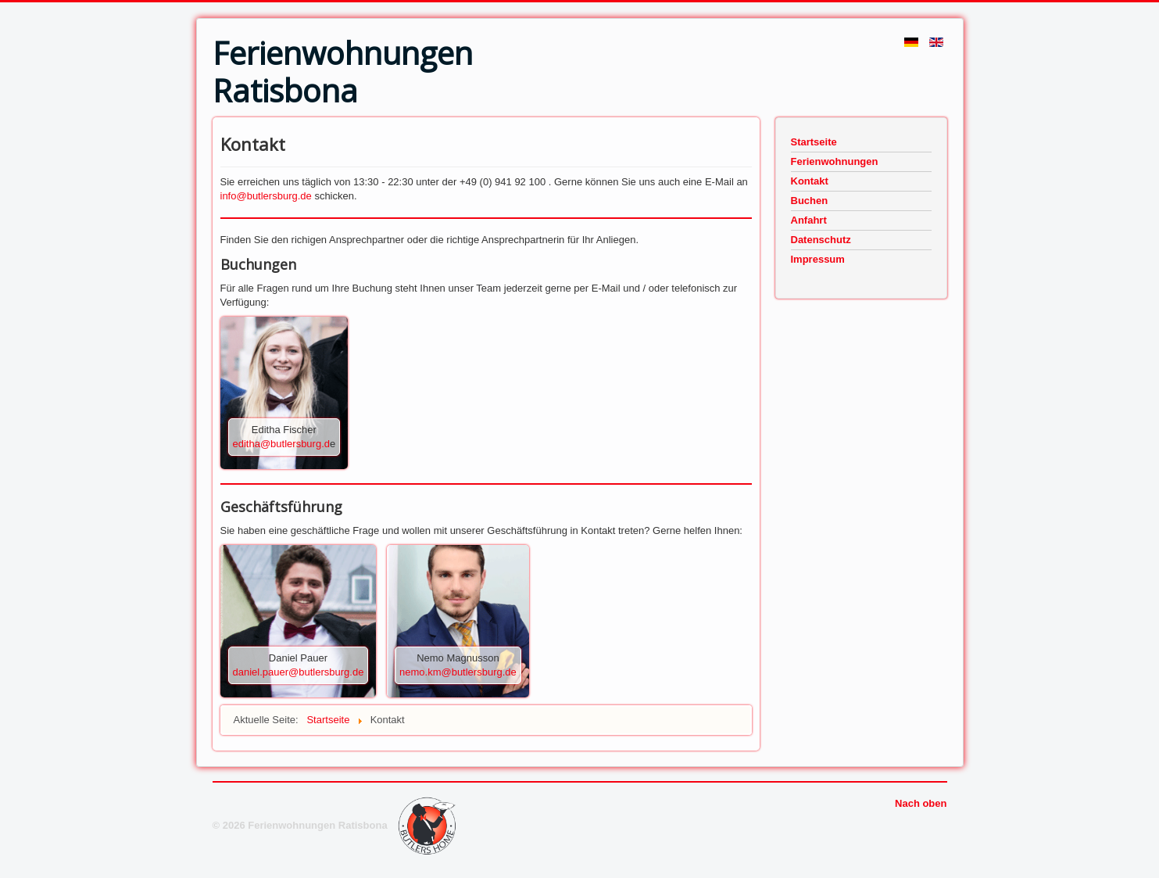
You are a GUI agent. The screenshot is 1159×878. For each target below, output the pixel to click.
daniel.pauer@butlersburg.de (298, 672)
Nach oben (920, 803)
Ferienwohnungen (834, 161)
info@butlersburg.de (266, 196)
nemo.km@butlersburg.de (458, 672)
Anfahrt (809, 220)
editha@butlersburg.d (282, 444)
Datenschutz (821, 239)
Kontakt (809, 181)
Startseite (814, 142)
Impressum (818, 259)
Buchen (809, 200)
